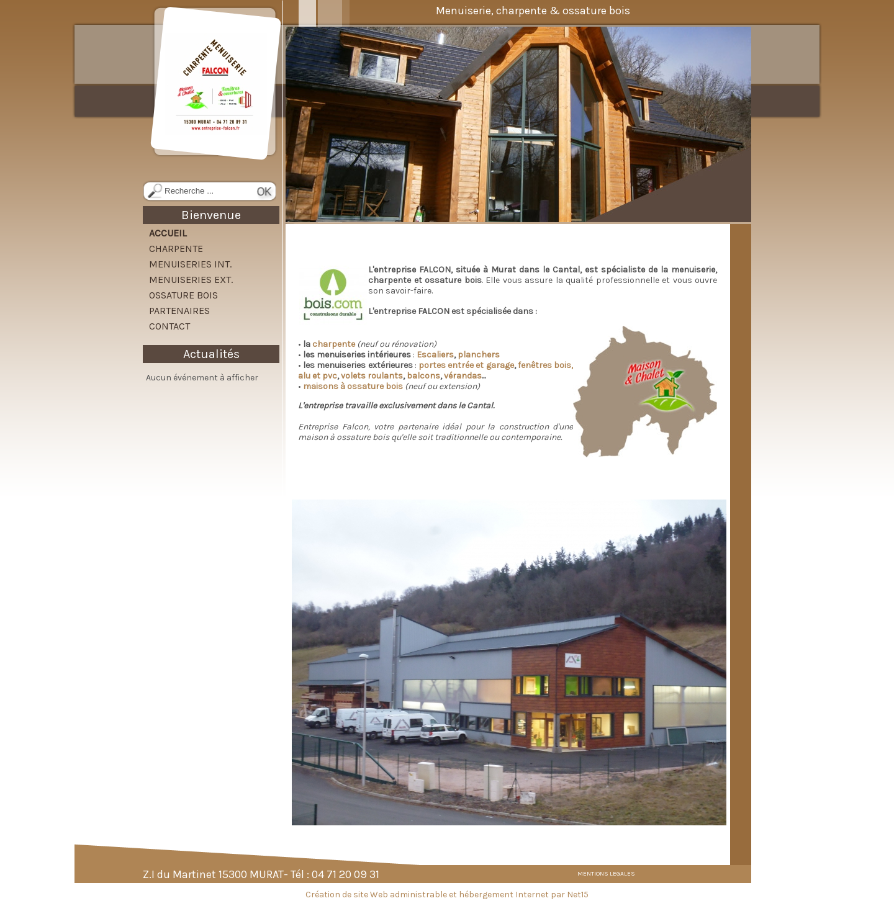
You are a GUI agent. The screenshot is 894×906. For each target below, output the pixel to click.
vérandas (463, 375)
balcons (423, 375)
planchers (479, 354)
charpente (334, 344)
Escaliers (435, 354)
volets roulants (372, 375)
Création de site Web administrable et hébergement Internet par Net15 (447, 894)
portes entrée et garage (466, 365)
